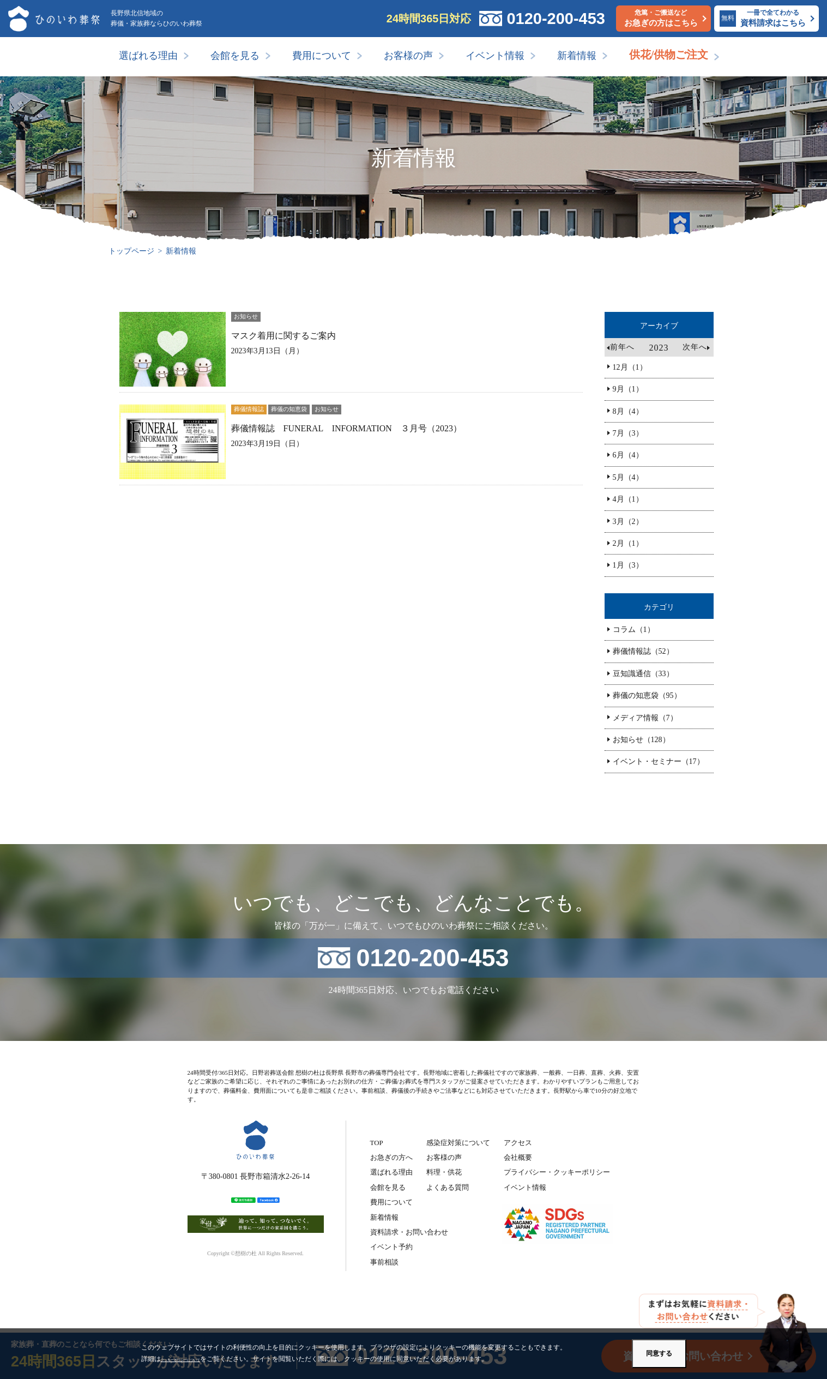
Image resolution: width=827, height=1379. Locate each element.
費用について (321, 55)
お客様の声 (408, 55)
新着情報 (576, 55)
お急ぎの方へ (391, 1157)
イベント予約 (391, 1247)
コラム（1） (634, 629)
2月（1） (628, 543)
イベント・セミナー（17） (658, 761)
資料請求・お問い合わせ (409, 1232)
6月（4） (628, 455)
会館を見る (234, 55)
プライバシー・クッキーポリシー (557, 1172)
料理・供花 (444, 1172)
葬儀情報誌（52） (643, 651)
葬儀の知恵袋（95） (647, 695)
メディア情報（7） (645, 718)
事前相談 (384, 1262)
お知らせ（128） (641, 740)
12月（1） (630, 367)
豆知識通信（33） (643, 674)
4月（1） (628, 499)
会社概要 (518, 1157)
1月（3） (628, 565)
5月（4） (628, 477)
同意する (659, 1353)
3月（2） (628, 521)
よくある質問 (447, 1187)
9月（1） (628, 389)
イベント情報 (495, 55)
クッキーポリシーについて (200, 1359)
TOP (376, 1143)
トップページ (131, 251)
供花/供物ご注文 (669, 55)
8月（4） (628, 411)
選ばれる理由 (148, 55)
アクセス (518, 1143)
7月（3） (628, 433)
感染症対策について (458, 1143)
